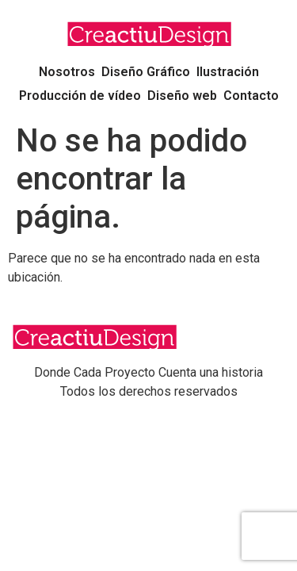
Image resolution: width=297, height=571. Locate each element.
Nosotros (67, 71)
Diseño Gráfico (145, 71)
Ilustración (227, 71)
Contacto (251, 95)
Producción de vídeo (80, 95)
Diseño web (182, 95)
